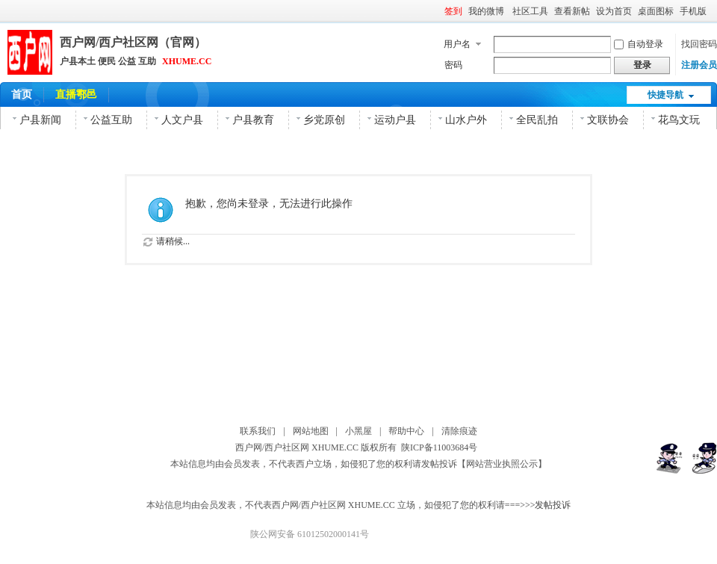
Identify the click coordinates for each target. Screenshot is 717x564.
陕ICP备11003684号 (441, 447)
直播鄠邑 (76, 94)
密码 (453, 65)
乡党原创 (324, 119)
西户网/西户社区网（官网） (133, 42)
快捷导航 (665, 95)
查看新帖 (572, 11)
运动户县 (395, 119)
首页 (21, 94)
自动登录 (638, 44)
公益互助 (111, 119)
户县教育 (253, 119)
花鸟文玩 (679, 119)
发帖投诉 (439, 464)
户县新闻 (40, 119)
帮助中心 (406, 431)
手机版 (693, 11)
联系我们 (258, 431)
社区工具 (530, 11)
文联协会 (608, 119)
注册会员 (699, 65)
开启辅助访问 (713, 10)
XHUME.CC (186, 61)
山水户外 (466, 119)
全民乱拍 (537, 119)
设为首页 (614, 11)
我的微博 (487, 11)
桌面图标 (656, 11)
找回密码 (699, 44)
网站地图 (311, 431)
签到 (453, 11)
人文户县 (182, 119)
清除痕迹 (459, 431)
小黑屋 (358, 431)
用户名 (457, 44)
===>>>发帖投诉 (538, 505)
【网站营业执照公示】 (502, 464)
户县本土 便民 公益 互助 (108, 61)
